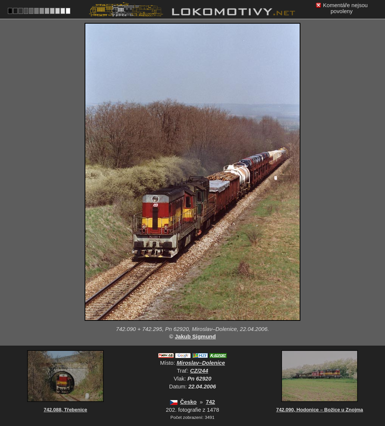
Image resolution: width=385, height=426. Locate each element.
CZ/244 (199, 371)
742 (210, 402)
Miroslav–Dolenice (201, 363)
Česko (188, 402)
